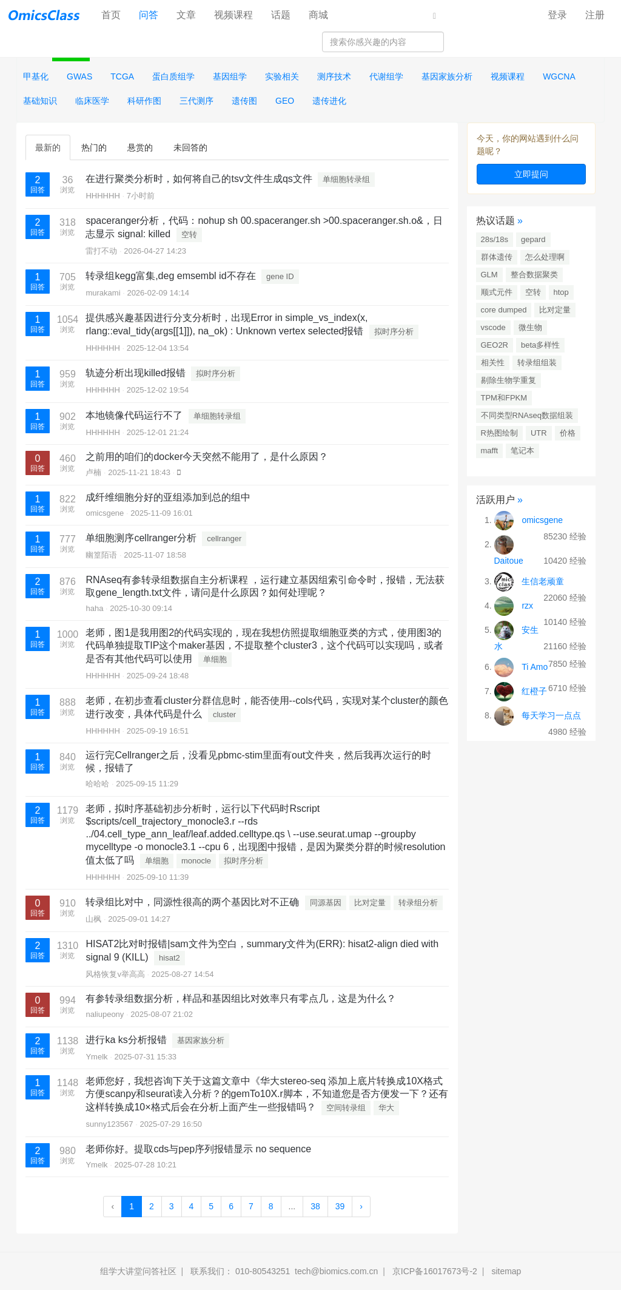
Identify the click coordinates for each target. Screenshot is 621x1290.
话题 (280, 15)
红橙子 (534, 691)
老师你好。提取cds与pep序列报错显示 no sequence (198, 1149)
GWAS (79, 76)
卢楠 (93, 472)
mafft (489, 450)
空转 (189, 234)
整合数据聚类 (534, 274)
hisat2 (169, 957)
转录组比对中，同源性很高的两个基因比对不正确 (192, 902)
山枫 (93, 919)
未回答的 (190, 147)
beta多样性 (540, 345)
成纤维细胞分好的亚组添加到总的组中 (168, 497)
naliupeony (105, 1014)
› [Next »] (361, 1206)
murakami (103, 292)
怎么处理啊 (545, 257)
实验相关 (282, 76)
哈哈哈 (97, 783)
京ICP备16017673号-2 (434, 1271)
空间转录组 (346, 1107)
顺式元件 (496, 292)
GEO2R (495, 345)
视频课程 (233, 15)
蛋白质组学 (173, 76)
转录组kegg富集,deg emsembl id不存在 (170, 276)
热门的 (94, 147)
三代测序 (196, 101)
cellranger (224, 538)
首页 (115, 14)
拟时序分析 (394, 331)
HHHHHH (102, 195)
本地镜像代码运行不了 (134, 415)
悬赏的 (140, 147)
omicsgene (105, 513)
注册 (595, 15)
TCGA (122, 76)
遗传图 (244, 101)
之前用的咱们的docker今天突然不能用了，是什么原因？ (207, 456)
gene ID (280, 276)
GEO (284, 101)
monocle (196, 860)
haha (94, 608)
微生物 (530, 327)
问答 (148, 15)
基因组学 (230, 76)
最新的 (48, 147)
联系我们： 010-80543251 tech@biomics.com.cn (284, 1271)
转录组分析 (418, 902)
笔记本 (522, 450)
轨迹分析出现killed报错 (135, 373)
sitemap (506, 1271)
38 (315, 1206)
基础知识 (40, 101)
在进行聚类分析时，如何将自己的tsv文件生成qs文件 (199, 179)
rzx (527, 605)
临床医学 (92, 101)
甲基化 (36, 76)
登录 (557, 15)
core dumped (504, 309)
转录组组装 (537, 362)
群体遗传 (496, 257)
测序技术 (334, 76)
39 (340, 1206)
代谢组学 (386, 76)
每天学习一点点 (551, 715)
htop (561, 292)
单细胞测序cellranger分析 (141, 538)
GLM (489, 274)
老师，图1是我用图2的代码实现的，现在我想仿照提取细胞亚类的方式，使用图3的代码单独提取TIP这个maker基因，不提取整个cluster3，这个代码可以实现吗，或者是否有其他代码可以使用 (264, 645)
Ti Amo (535, 667)
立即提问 (531, 174)
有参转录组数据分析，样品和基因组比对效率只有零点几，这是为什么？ (241, 998)
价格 (568, 432)
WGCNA (559, 76)
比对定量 (370, 902)
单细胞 (215, 659)
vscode (493, 327)
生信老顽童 (543, 581)
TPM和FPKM (504, 397)
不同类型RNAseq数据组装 (527, 415)
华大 (386, 1107)
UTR (539, 432)
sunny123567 (109, 1124)
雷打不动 (101, 250)
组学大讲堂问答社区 (138, 1271)
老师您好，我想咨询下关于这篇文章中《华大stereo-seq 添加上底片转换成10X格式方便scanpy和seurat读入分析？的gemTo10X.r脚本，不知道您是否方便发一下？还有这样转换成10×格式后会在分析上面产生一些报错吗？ (267, 1094)
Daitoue (508, 561)
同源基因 (325, 902)
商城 (318, 15)
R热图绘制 (499, 432)
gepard (533, 239)
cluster (224, 714)
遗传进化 (329, 101)
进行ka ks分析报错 (126, 1040)
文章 (186, 15)
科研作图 (144, 101)
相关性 (493, 362)
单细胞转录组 (346, 179)
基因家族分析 (446, 76)
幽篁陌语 (101, 554)
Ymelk (96, 1056)
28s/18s (495, 239)
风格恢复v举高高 (115, 974)
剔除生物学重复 (508, 380)
